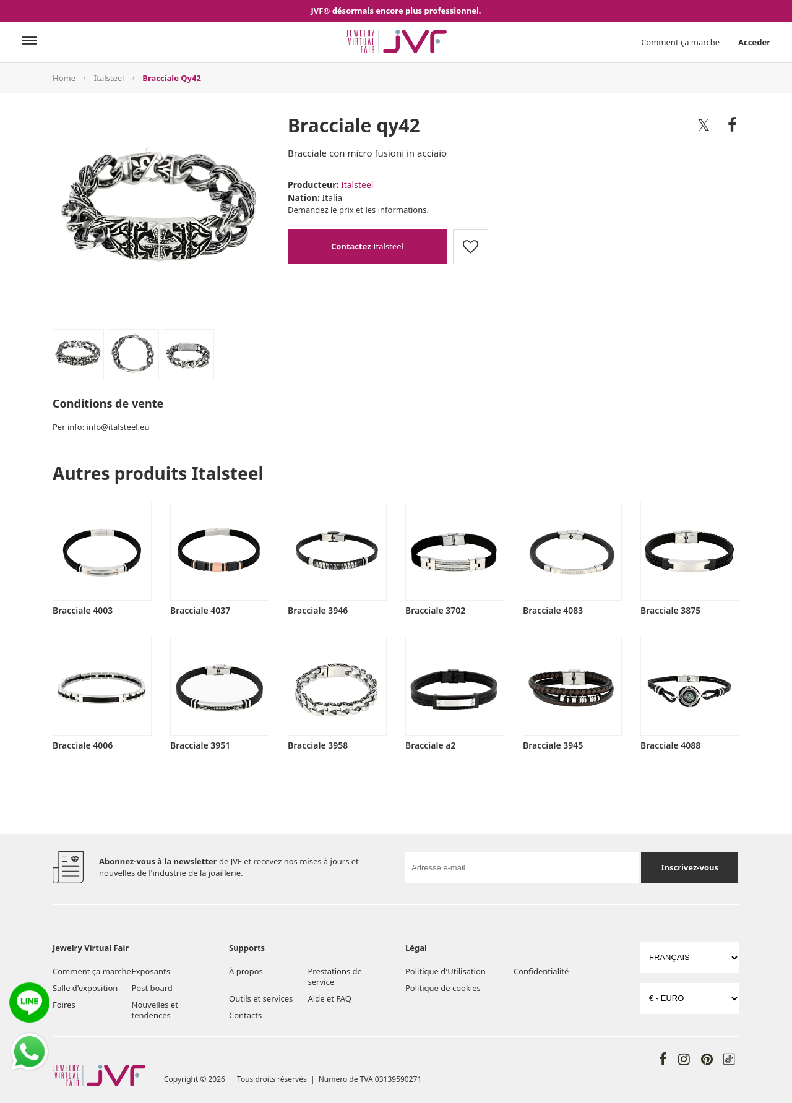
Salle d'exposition (85, 988)
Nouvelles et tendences (155, 1010)
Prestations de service (335, 976)
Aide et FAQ (329, 998)
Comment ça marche (680, 42)
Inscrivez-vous (689, 867)
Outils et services (261, 998)
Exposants (151, 971)
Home (64, 78)
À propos (246, 971)
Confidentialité (541, 971)
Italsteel (109, 78)
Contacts (245, 1015)
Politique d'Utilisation (445, 971)
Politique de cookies (443, 988)
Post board (152, 988)
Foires (64, 1004)
